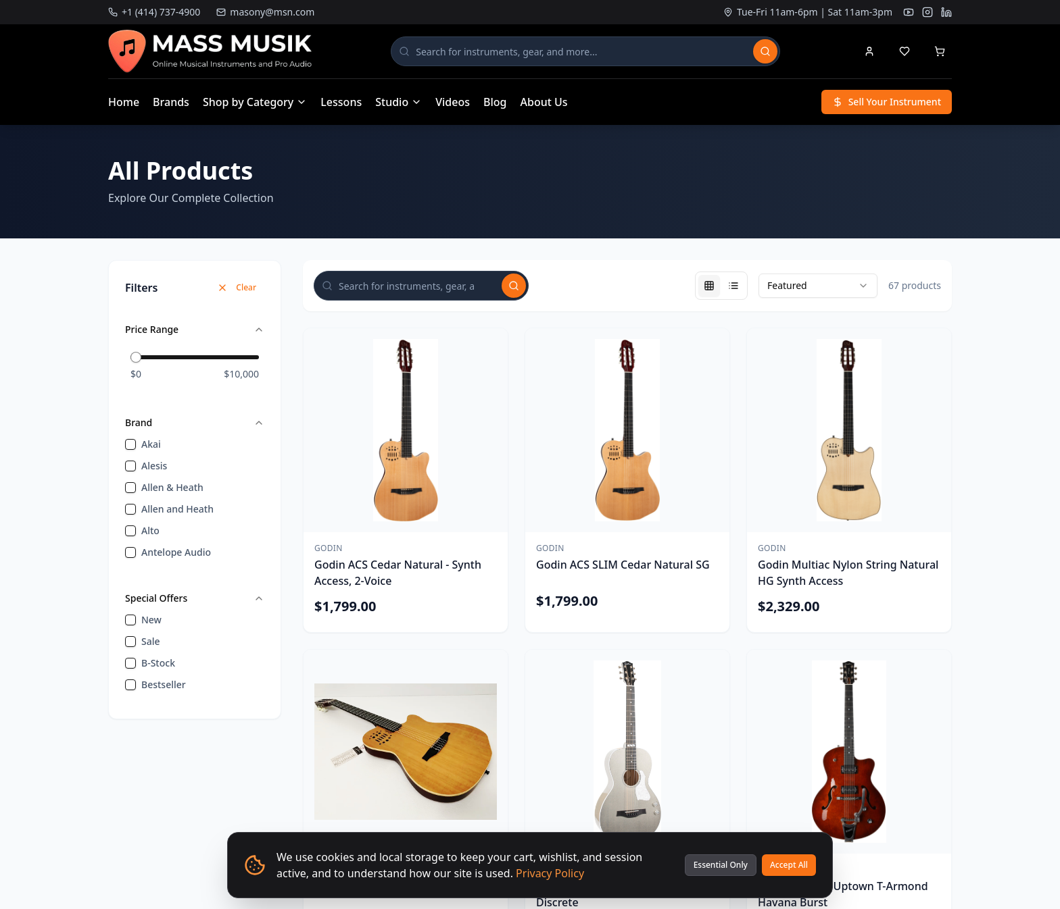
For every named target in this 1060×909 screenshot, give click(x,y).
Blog (494, 102)
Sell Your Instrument (886, 101)
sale (150, 641)
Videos (452, 102)
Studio (398, 102)
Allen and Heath (177, 508)
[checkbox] (130, 444)
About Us (544, 102)
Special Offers (194, 598)
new (151, 619)
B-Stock (158, 662)
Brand (194, 422)
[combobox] (817, 286)
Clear (236, 287)
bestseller (163, 684)
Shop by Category (255, 102)
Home (123, 102)
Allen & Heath (172, 487)
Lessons (341, 102)
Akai (151, 444)
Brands (171, 102)
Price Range (194, 329)
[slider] (135, 357)
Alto (150, 530)
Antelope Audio (176, 552)
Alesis (154, 465)
